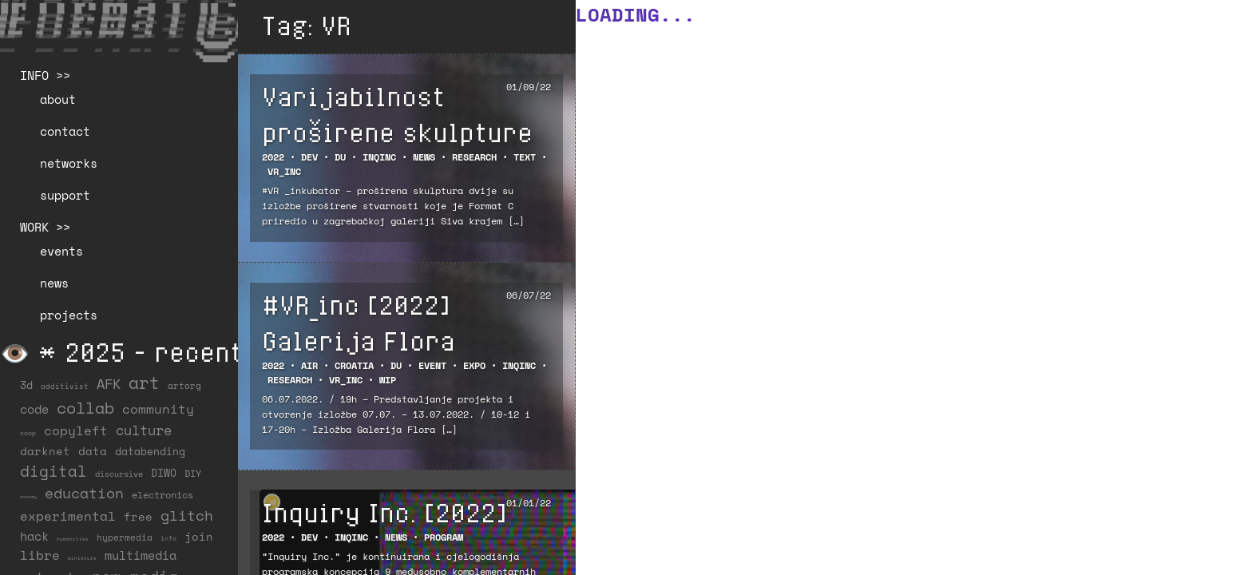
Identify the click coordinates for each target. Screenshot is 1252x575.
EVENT (432, 365)
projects (68, 314)
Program (443, 537)
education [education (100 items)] (84, 493)
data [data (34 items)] (92, 450)
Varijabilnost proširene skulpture (397, 114)
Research (474, 157)
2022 (273, 157)
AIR (309, 365)
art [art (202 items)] (144, 382)
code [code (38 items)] (34, 409)
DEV (309, 157)
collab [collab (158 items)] (85, 407)
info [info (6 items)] (168, 538)
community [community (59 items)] (158, 408)
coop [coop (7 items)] (28, 433)
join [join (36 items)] (198, 536)
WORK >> (45, 227)
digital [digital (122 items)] (53, 470)
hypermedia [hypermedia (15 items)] (125, 537)
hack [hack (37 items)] (34, 536)
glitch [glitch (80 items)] (186, 515)
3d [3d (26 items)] (26, 385)
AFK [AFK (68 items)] (109, 384)
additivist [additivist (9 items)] (65, 386)
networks (68, 163)
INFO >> (45, 75)
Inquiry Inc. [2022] (384, 512)
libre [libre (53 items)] (40, 555)
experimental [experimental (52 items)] (68, 515)
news (54, 282)
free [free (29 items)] (138, 517)
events (61, 251)
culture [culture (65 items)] (144, 430)
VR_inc (284, 171)
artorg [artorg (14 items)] (184, 385)
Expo (474, 365)
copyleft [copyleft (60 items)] (76, 430)
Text (524, 157)
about (58, 99)
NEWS (424, 157)
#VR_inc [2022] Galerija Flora (358, 322)
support (65, 195)
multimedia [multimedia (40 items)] (140, 555)
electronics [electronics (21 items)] (162, 494)
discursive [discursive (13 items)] (119, 473)
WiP (387, 380)
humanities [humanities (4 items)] (73, 538)
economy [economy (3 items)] (28, 497)
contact (65, 131)
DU (340, 157)
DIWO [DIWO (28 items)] (163, 473)
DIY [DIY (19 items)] (192, 473)
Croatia (354, 365)
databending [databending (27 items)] (150, 451)
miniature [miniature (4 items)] (82, 557)
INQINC (379, 157)
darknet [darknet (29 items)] (45, 451)
